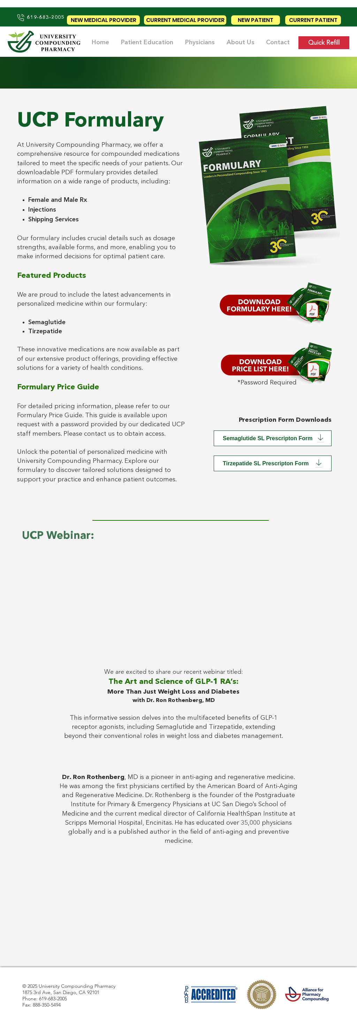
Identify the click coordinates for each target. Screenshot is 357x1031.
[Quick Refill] (323, 42)
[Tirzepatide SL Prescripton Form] (273, 463)
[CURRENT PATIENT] (313, 20)
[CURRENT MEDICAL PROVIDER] (185, 20)
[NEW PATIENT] (255, 20)
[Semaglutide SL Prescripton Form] (273, 438)
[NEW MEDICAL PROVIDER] (103, 20)
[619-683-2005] (40, 17)
